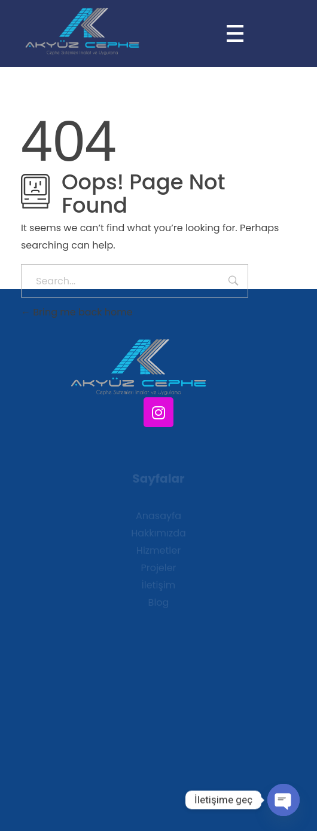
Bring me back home (77, 312)
